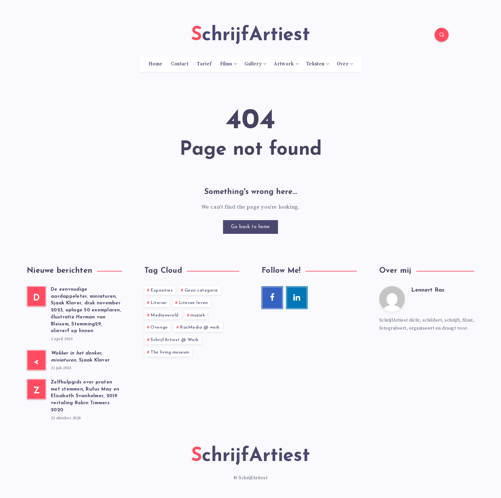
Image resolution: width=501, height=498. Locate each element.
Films (226, 64)
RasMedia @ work (200, 327)
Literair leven (193, 303)
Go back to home (250, 227)
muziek (197, 315)
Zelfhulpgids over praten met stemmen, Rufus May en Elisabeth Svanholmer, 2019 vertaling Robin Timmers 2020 (85, 396)
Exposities (161, 290)
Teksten (315, 64)
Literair (158, 303)
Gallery (253, 64)
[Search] (442, 35)
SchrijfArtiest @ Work (174, 340)
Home (155, 64)
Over (343, 64)
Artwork (284, 64)
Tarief (204, 64)
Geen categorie (201, 290)
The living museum (169, 352)
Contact (180, 64)
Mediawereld (164, 315)
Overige (159, 327)
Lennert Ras (427, 290)
